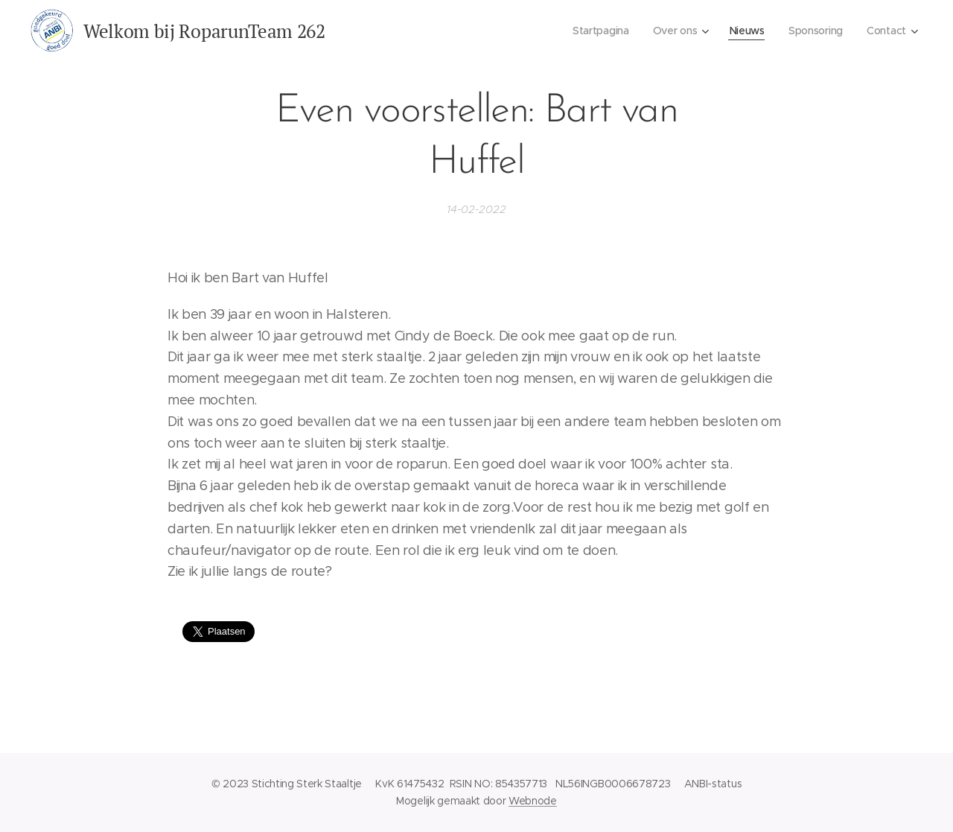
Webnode (533, 800)
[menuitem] (598, 30)
